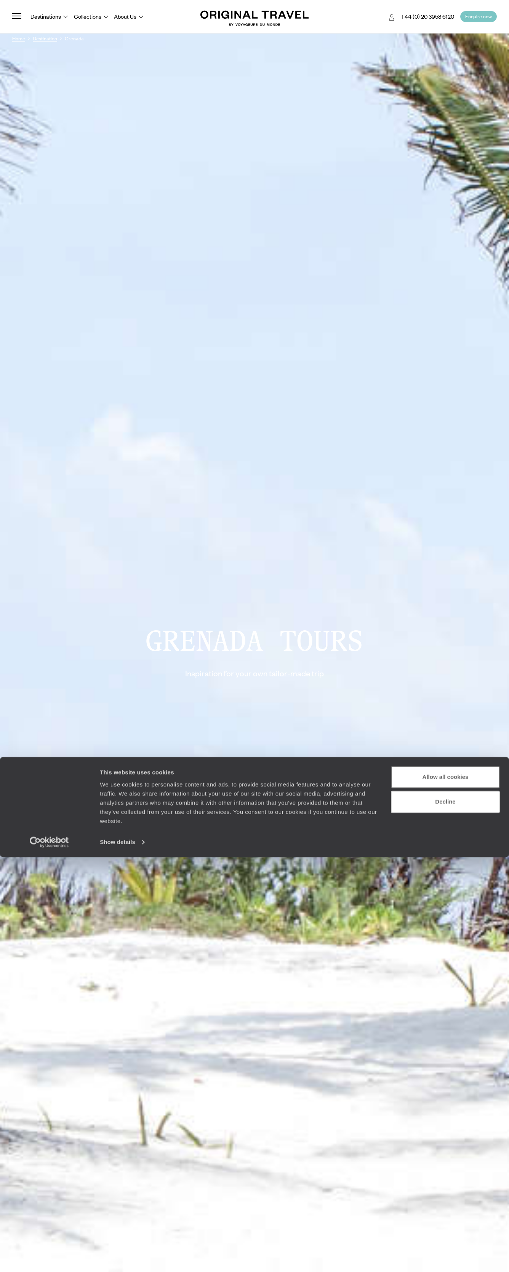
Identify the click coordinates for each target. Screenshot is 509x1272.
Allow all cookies (446, 1192)
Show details (117, 1257)
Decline (445, 1216)
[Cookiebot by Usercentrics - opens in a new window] (49, 1257)
